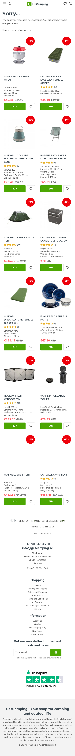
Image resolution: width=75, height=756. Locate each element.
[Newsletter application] (32, 652)
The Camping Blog (37, 627)
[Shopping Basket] (70, 3)
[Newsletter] (55, 652)
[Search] (10, 3)
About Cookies (38, 634)
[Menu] (4, 3)
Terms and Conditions (37, 599)
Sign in (37, 609)
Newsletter (37, 631)
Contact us (37, 585)
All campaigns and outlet (37, 605)
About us (37, 621)
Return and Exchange (37, 592)
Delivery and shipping (38, 589)
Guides (37, 624)
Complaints (37, 595)
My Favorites (37, 602)
